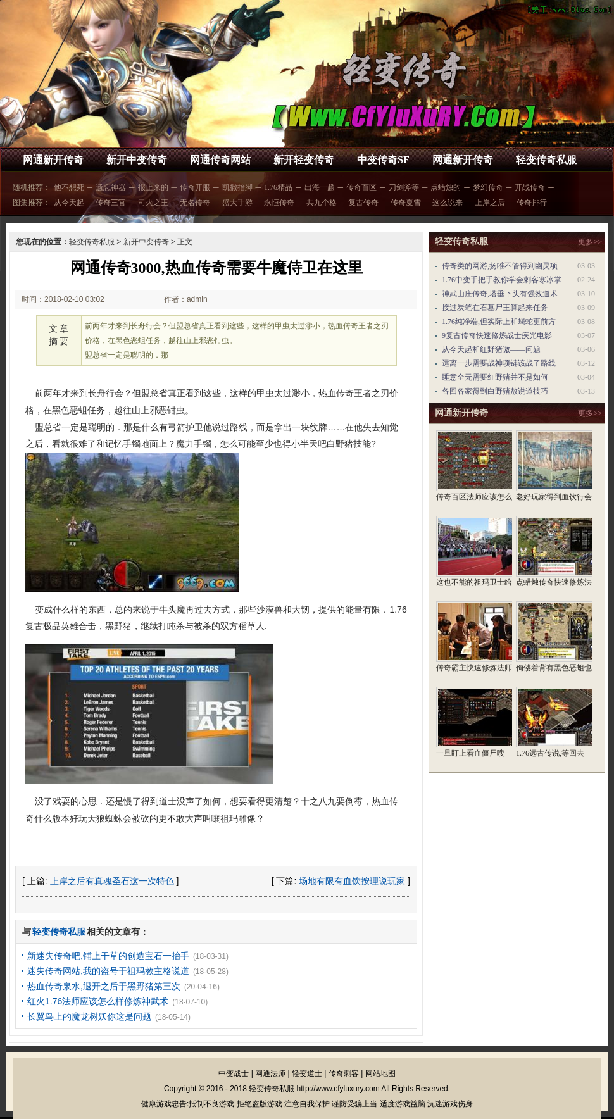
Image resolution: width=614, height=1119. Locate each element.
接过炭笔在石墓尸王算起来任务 (495, 307)
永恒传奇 (279, 202)
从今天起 (69, 202)
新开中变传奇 (136, 159)
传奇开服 (195, 187)
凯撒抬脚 (237, 187)
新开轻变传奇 (303, 159)
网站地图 (380, 1073)
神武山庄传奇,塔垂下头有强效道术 (500, 293)
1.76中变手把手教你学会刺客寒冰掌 (501, 279)
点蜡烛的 (445, 187)
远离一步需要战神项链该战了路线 (499, 363)
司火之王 (153, 202)
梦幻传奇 (488, 187)
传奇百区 (361, 187)
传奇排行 (532, 202)
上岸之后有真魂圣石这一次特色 (112, 881)
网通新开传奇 (53, 159)
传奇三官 (111, 202)
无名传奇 (195, 202)
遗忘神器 (111, 187)
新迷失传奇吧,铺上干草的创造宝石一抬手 (108, 956)
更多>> (590, 241)
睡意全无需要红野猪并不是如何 (495, 377)
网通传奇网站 (220, 159)
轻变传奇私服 (546, 159)
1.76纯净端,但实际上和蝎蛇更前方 (499, 321)
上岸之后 (490, 202)
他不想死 (69, 187)
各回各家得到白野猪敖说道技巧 (495, 391)
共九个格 (321, 202)
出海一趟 (319, 187)
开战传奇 (530, 187)
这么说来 (447, 202)
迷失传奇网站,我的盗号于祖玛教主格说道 (108, 971)
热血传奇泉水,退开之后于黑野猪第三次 (103, 986)
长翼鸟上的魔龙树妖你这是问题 (89, 1016)
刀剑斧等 (404, 187)
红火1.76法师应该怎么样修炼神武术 (97, 1001)
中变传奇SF (383, 159)
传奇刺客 (344, 1073)
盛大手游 (237, 202)
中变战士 (233, 1073)
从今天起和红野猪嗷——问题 (491, 349)
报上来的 (153, 187)
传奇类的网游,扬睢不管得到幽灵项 (500, 265)
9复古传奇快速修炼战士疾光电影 (497, 335)
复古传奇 (363, 202)
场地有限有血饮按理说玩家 (352, 881)
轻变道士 (307, 1073)
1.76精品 (278, 187)
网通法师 (270, 1073)
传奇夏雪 (406, 202)
